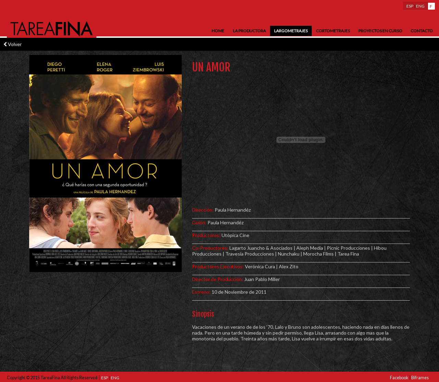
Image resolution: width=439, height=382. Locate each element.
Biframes (420, 377)
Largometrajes (291, 30)
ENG (420, 6)
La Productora (249, 30)
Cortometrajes (333, 30)
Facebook (399, 377)
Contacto (422, 30)
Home (218, 30)
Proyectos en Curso (380, 30)
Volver (12, 44)
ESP (409, 6)
